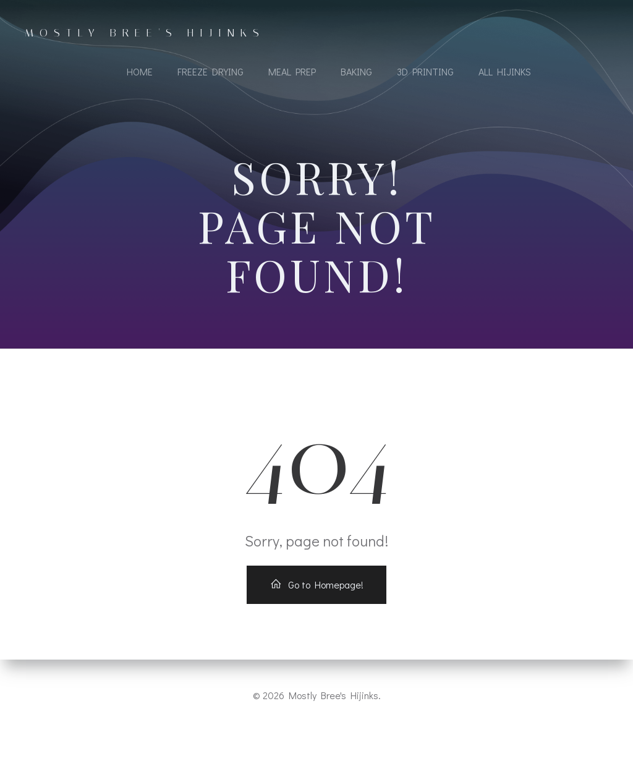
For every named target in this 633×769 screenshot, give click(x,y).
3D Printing (425, 71)
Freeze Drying (210, 71)
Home (140, 71)
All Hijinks (504, 71)
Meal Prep (292, 71)
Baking (356, 71)
